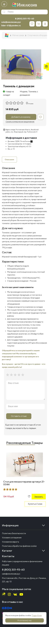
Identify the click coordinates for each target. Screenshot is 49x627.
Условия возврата (10, 542)
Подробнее (37, 615)
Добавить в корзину (20, 117)
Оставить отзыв (19, 416)
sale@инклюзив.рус (11, 22)
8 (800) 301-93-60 (24, 18)
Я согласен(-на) (24, 620)
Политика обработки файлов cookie (19, 546)
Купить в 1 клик (35, 504)
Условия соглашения (11, 537)
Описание (9, 159)
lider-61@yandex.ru (11, 25)
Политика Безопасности (14, 533)
